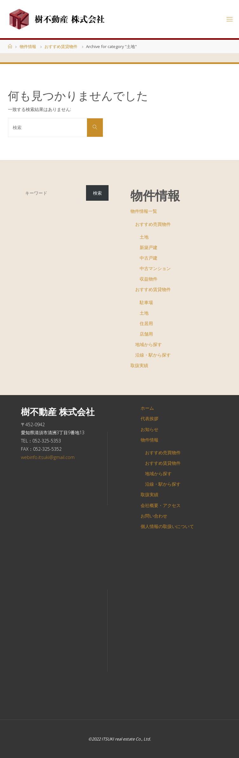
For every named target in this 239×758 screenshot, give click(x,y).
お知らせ (149, 429)
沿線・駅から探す (153, 355)
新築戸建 (148, 247)
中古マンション (155, 268)
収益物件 (148, 279)
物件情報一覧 (143, 211)
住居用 (146, 323)
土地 (144, 237)
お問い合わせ (154, 516)
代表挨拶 (149, 418)
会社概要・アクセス (161, 505)
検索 (97, 193)
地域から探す (148, 344)
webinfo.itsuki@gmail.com (48, 457)
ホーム (147, 408)
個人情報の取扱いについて (167, 526)
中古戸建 (148, 258)
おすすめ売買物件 (153, 224)
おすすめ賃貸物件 (60, 46)
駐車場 (146, 302)
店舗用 (146, 334)
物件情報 (28, 46)
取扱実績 (139, 365)
